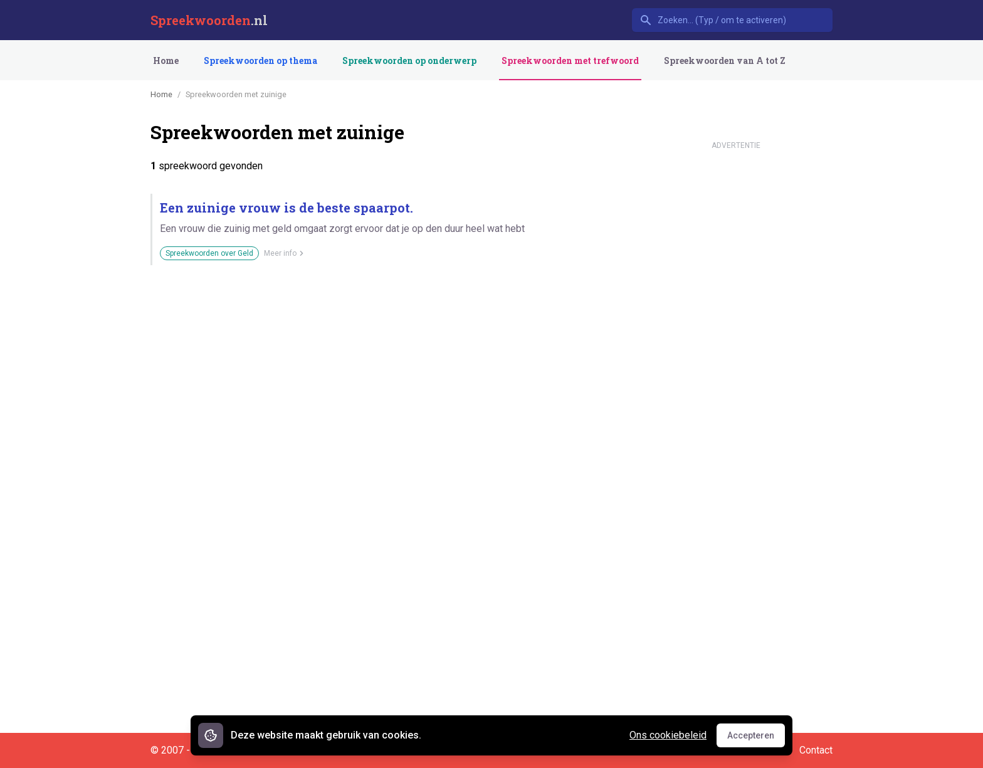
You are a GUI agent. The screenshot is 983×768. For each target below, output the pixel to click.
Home (166, 60)
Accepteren (756, 738)
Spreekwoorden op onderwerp (409, 60)
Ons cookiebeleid (668, 735)
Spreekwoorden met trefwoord (570, 60)
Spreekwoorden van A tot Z (725, 60)
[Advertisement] (736, 343)
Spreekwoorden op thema (260, 60)
